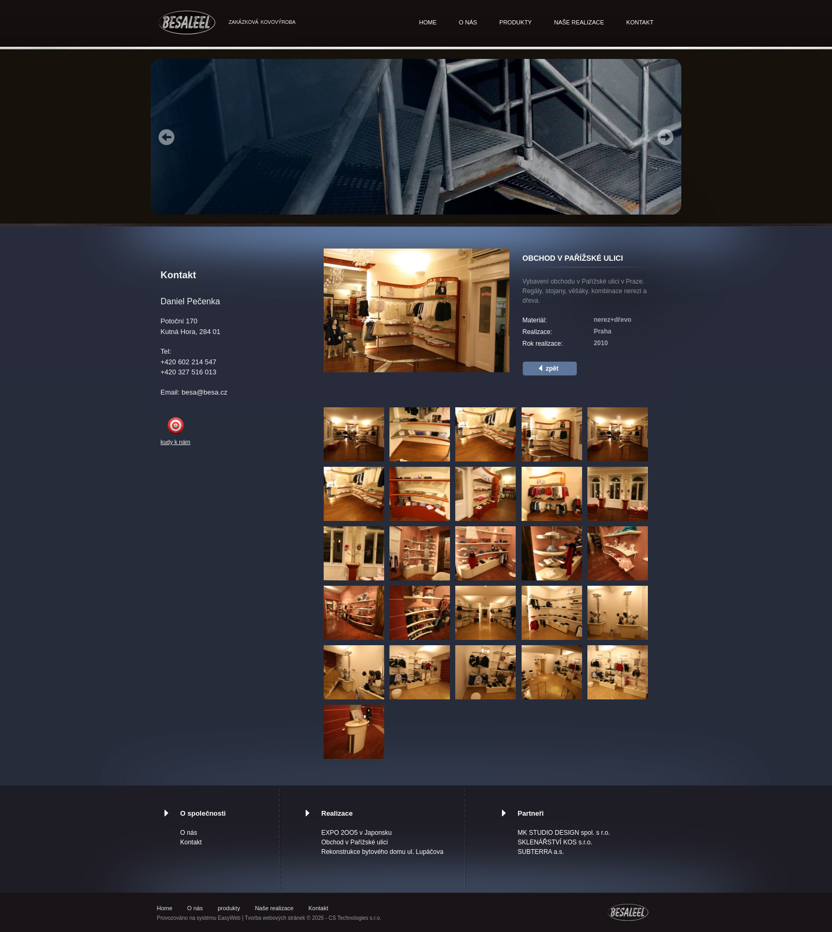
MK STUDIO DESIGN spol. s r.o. (564, 832)
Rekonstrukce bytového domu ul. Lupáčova (383, 852)
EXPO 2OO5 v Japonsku (357, 832)
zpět (552, 368)
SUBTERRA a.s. (541, 852)
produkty (515, 22)
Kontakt (639, 22)
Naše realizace (579, 22)
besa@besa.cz (204, 392)
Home (428, 22)
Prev (167, 137)
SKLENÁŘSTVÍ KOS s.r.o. (555, 842)
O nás (468, 22)
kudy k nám (175, 442)
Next (665, 137)
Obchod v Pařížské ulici (355, 842)
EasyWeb (229, 918)
